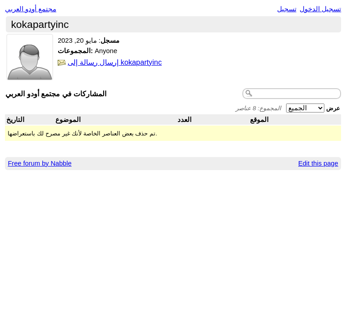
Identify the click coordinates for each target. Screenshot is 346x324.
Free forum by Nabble (39, 163)
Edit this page (318, 163)
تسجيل (286, 9)
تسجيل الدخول (320, 9)
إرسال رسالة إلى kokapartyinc (115, 62)
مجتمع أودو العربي (30, 9)
